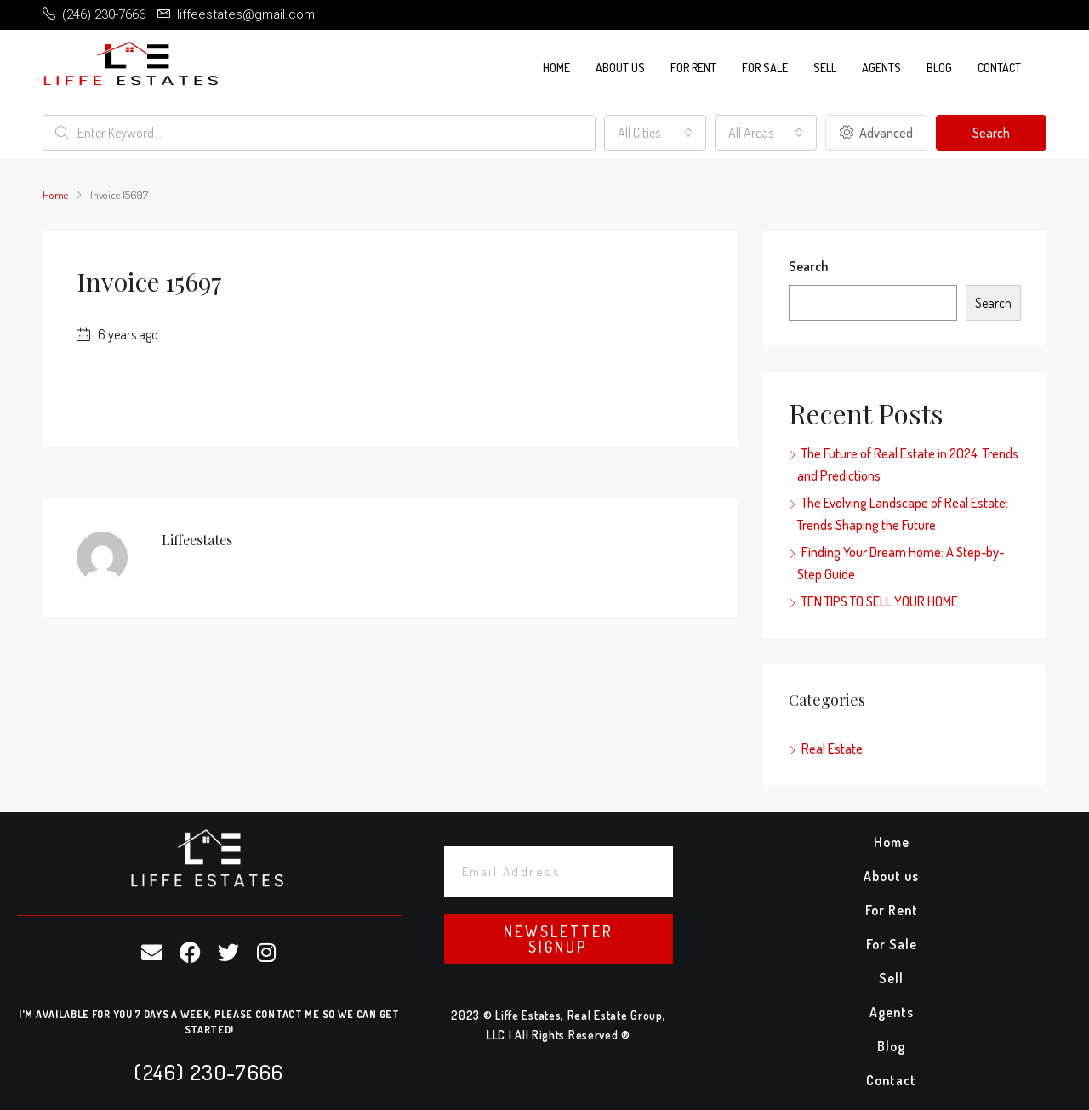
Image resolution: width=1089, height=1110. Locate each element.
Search (991, 132)
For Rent (693, 67)
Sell (824, 67)
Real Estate (832, 748)
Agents (881, 67)
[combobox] (655, 133)
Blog (939, 67)
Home (556, 67)
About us (620, 67)
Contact (999, 67)
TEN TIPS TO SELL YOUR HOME (879, 601)
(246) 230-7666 (208, 1071)
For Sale (765, 67)
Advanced (876, 132)
